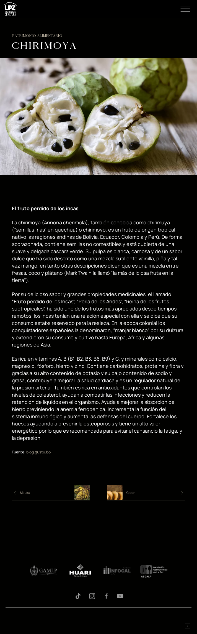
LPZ (10, 9)
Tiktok (78, 596)
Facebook (106, 596)
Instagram (92, 596)
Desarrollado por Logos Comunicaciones (187, 626)
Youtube (120, 596)
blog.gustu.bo (38, 452)
